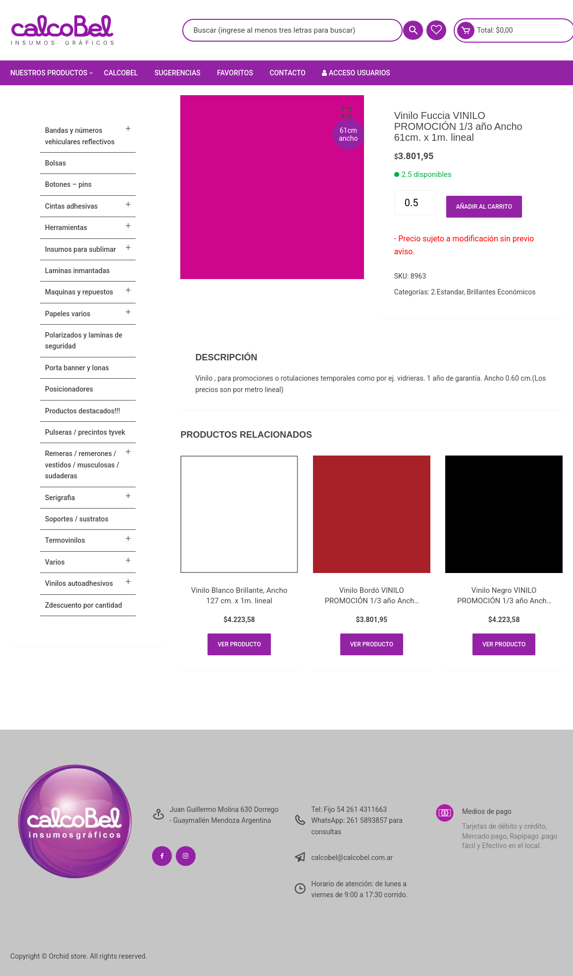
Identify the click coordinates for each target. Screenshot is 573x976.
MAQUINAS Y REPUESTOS (79, 292)
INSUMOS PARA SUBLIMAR (80, 249)
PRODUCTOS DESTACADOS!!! (82, 411)
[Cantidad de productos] (415, 202)
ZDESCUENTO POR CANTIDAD (83, 605)
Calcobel (121, 73)
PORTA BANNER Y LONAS (77, 368)
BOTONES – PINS (68, 184)
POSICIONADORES (69, 389)
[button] (346, 112)
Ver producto (238, 644)
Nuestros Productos (52, 72)
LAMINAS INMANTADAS (77, 271)
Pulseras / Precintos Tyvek (85, 432)
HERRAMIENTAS (66, 227)
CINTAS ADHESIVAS (71, 206)
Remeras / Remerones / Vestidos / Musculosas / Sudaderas (82, 465)
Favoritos (235, 73)
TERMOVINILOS (65, 540)
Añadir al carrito (484, 206)
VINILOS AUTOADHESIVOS (79, 583)
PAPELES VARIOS (68, 314)
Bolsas (55, 163)
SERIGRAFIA (60, 498)
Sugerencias (178, 73)
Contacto (287, 73)
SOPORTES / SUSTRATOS (76, 519)
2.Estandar (447, 292)
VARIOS (55, 562)
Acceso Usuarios (356, 73)
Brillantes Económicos (501, 292)
